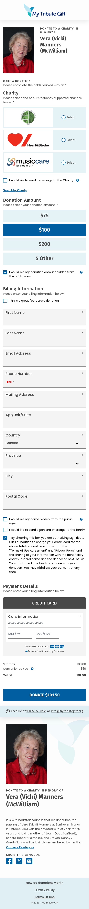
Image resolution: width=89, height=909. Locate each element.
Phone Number (18, 373)
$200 (44, 244)
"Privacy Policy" (65, 550)
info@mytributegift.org (67, 711)
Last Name (15, 333)
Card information (24, 616)
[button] (77, 182)
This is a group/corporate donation (34, 301)
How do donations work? (44, 883)
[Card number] (44, 624)
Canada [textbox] (11, 443)
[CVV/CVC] (47, 633)
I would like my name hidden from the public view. (41, 521)
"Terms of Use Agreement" (28, 550)
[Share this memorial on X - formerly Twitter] (19, 861)
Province (13, 455)
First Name (15, 312)
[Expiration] (20, 633)
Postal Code (16, 496)
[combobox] (10, 382)
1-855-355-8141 (36, 711)
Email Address (18, 353)
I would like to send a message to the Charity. (41, 180)
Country (12, 435)
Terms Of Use (44, 897)
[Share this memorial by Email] (29, 861)
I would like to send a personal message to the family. (47, 530)
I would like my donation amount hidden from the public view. (41, 274)
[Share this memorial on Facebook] (9, 861)
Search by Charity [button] (15, 190)
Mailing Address (19, 394)
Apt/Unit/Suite (18, 414)
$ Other (44, 258)
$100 (44, 230)
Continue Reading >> (20, 847)
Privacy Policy (45, 890)
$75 (45, 216)
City (9, 476)
